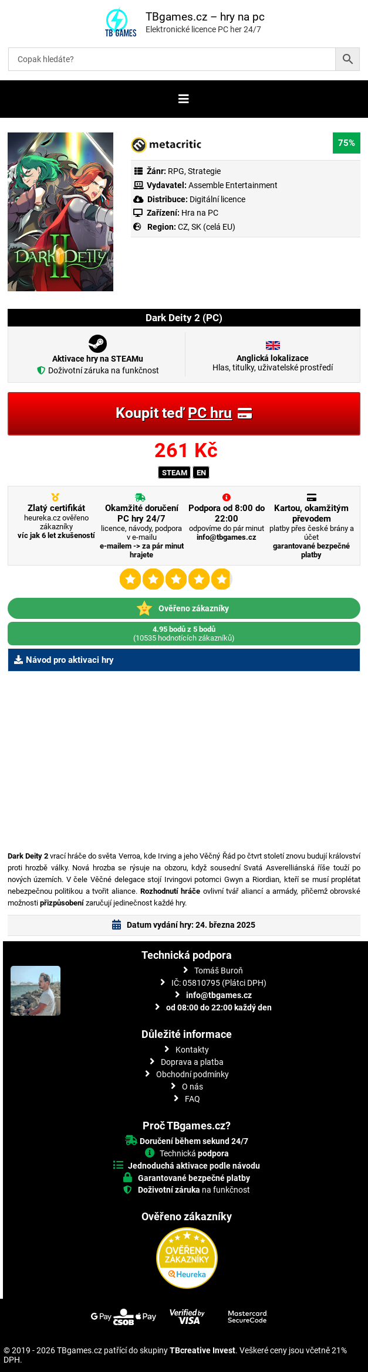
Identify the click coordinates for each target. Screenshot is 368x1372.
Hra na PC (199, 212)
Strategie (204, 171)
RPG (176, 171)
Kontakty (192, 1049)
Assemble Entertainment (233, 185)
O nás (192, 1086)
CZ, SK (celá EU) (206, 226)
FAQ (192, 1099)
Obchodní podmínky (192, 1074)
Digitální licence (216, 199)
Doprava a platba (192, 1062)
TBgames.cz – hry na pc (205, 16)
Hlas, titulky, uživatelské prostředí (272, 362)
